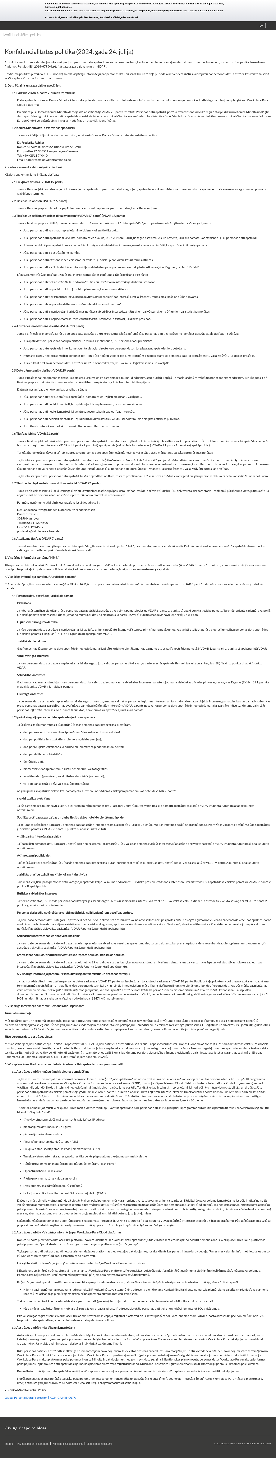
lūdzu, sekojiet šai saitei (58, 7)
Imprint (9, 1443)
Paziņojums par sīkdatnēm (32, 1443)
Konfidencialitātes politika (68, 1443)
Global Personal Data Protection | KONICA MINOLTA (40, 1397)
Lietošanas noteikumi (99, 1443)
